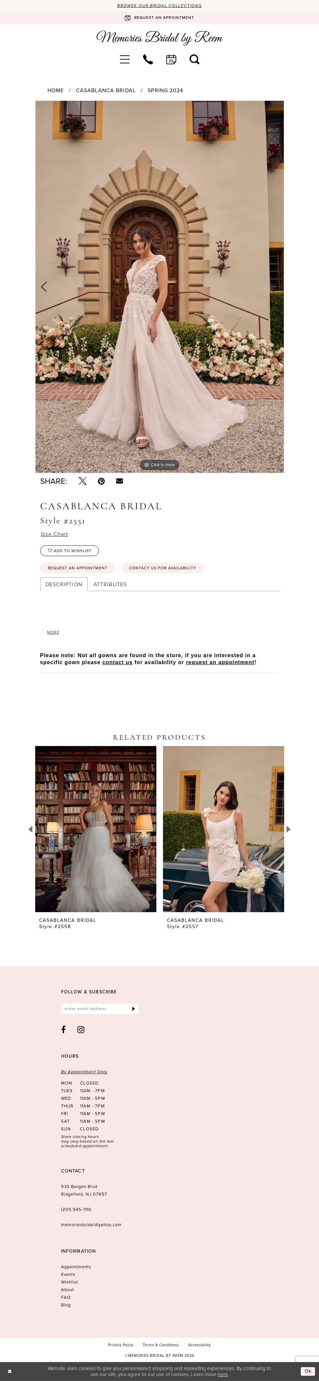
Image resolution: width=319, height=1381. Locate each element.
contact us (118, 662)
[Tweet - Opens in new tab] (83, 481)
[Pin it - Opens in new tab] (101, 481)
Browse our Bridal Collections (159, 6)
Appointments (76, 1267)
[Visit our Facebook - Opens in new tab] (63, 1030)
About (67, 1290)
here (223, 1374)
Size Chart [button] (54, 533)
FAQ (66, 1297)
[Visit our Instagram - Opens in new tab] (81, 1030)
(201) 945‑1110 (76, 1209)
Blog (66, 1305)
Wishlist (69, 1282)
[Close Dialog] (10, 1371)
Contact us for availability (163, 568)
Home (55, 90)
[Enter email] (99, 1009)
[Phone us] (148, 59)
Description (63, 584)
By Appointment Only (84, 1072)
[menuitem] (124, 59)
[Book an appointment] (159, 18)
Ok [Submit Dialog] (308, 1371)
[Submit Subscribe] (133, 1009)
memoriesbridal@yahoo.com (91, 1225)
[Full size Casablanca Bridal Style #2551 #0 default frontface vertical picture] (160, 287)
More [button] (53, 632)
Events (68, 1274)
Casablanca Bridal (106, 90)
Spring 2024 (165, 90)
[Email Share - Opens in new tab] (119, 480)
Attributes (110, 584)
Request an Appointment (78, 568)
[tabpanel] (160, 287)
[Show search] (194, 59)
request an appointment (220, 662)
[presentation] (95, 829)
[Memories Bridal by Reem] (160, 38)
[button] (124, 59)
